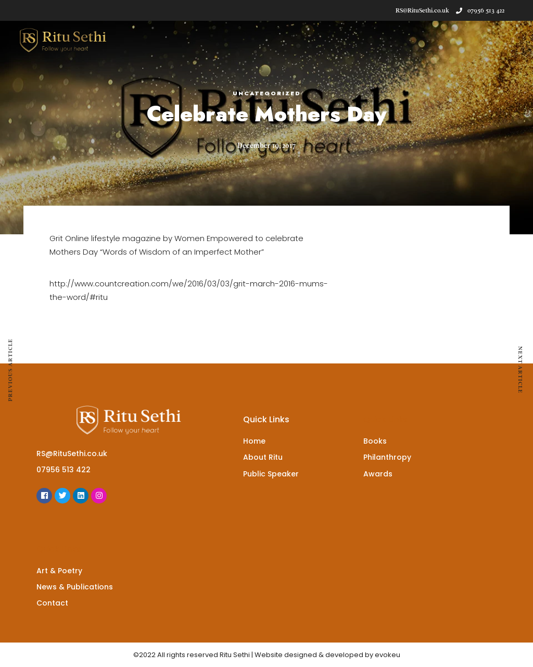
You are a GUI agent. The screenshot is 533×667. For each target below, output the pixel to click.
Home (254, 441)
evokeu (387, 655)
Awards (377, 474)
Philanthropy (387, 457)
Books (375, 441)
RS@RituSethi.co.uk (71, 453)
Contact (52, 603)
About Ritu (263, 457)
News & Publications (74, 587)
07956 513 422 (480, 10)
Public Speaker (271, 474)
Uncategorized (267, 93)
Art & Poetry (59, 570)
